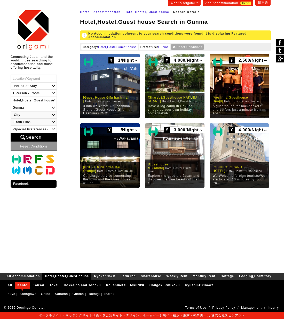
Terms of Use (196, 307)
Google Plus (280, 58)
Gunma (163, 47)
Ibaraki (109, 294)
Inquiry (273, 307)
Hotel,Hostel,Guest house (146, 11)
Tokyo (10, 294)
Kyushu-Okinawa (199, 285)
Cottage (39, 170)
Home (85, 11)
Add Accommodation (227, 3)
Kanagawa (28, 294)
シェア (280, 43)
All (9, 285)
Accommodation (107, 11)
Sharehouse (50, 159)
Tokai (54, 285)
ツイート (280, 51)
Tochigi (94, 294)
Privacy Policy (223, 307)
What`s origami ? (184, 3)
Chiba (45, 294)
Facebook (21, 184)
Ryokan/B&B (27, 159)
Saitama (61, 294)
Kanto (22, 285)
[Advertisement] (175, 229)
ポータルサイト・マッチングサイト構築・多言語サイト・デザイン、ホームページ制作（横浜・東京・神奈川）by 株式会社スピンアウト (142, 315)
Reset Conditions (189, 47)
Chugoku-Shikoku (164, 285)
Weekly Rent (16, 170)
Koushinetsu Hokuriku (125, 285)
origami (33, 30)
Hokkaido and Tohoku (82, 285)
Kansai (38, 285)
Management (251, 307)
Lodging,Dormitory (50, 170)
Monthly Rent (27, 170)
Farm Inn (39, 159)
